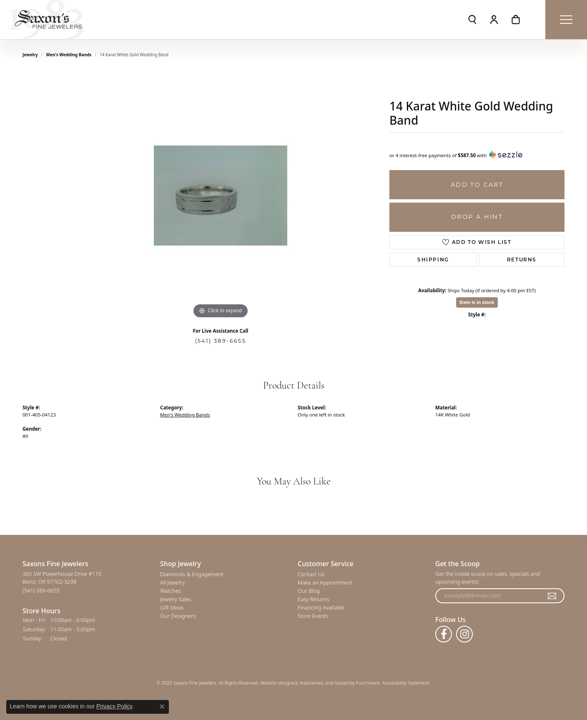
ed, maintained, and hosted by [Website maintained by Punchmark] (324, 683)
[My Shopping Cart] (515, 19)
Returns (522, 259)
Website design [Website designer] (276, 683)
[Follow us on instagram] (464, 634)
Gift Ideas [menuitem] (171, 607)
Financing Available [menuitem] (321, 607)
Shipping (433, 259)
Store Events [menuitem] (313, 616)
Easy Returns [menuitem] (313, 599)
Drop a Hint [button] (477, 217)
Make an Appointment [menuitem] (325, 582)
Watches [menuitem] (170, 591)
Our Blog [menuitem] (309, 591)
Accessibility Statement (405, 683)
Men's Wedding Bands (69, 55)
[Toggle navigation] (566, 19)
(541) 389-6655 (220, 341)
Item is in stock (476, 302)
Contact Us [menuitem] (311, 574)
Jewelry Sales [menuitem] (175, 599)
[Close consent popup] (162, 706)
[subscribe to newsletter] (552, 595)
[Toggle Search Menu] (472, 19)
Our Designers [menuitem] (178, 616)
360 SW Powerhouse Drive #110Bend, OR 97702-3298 (62, 582)
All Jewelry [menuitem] (172, 582)
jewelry (30, 55)
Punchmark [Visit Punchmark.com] (368, 683)
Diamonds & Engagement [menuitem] (191, 574)
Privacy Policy (114, 706)
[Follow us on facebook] (443, 634)
